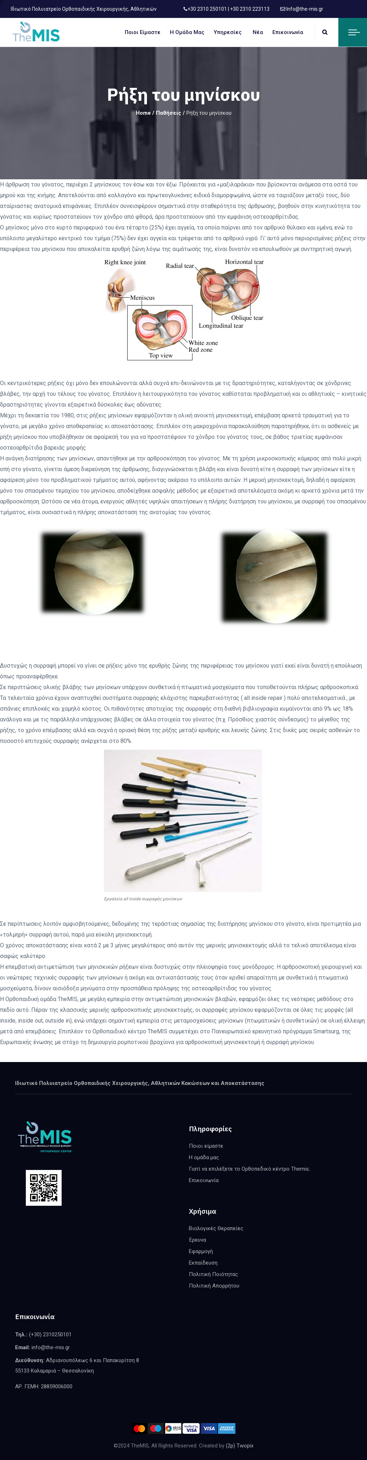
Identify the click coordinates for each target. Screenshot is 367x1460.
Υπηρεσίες (228, 32)
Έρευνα (197, 1240)
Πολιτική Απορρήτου (214, 1286)
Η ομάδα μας (187, 32)
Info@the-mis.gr (304, 9)
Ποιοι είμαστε (143, 32)
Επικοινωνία (287, 32)
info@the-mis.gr (51, 1347)
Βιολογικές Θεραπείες (216, 1228)
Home (143, 113)
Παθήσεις (168, 113)
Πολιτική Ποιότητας (213, 1274)
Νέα (258, 32)
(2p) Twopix (239, 1445)
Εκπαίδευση (203, 1263)
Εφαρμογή (201, 1251)
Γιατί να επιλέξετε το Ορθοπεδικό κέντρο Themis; (249, 1169)
